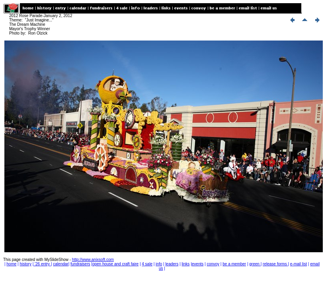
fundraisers (80, 264)
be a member (234, 264)
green (254, 264)
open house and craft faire (115, 264)
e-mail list (298, 264)
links (185, 264)
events (197, 264)
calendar (60, 264)
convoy (213, 264)
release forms (275, 264)
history (25, 264)
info (159, 264)
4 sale (147, 264)
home (11, 264)
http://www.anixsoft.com (93, 259)
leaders (171, 264)
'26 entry (42, 264)
